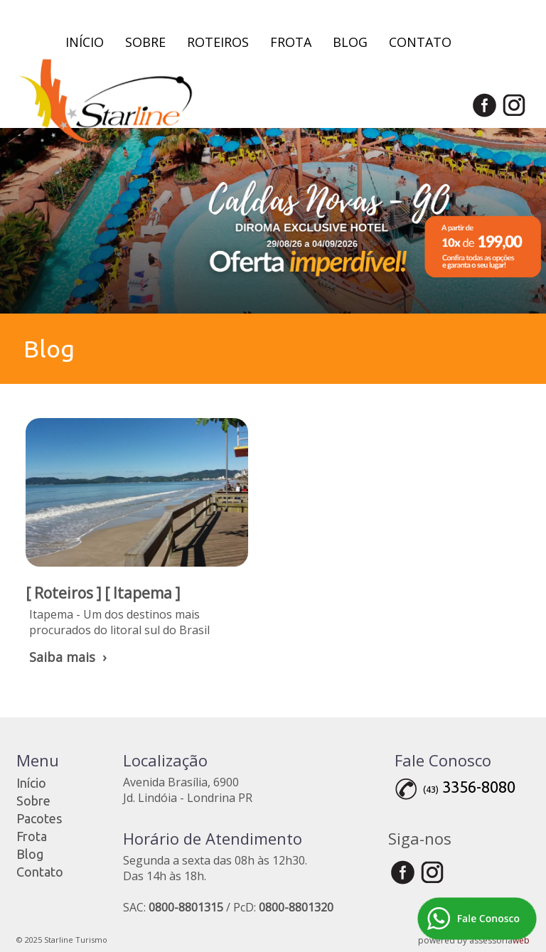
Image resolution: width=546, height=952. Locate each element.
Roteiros (218, 41)
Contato (420, 41)
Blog (350, 41)
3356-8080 (478, 787)
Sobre (145, 41)
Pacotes (39, 818)
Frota (290, 41)
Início (84, 41)
